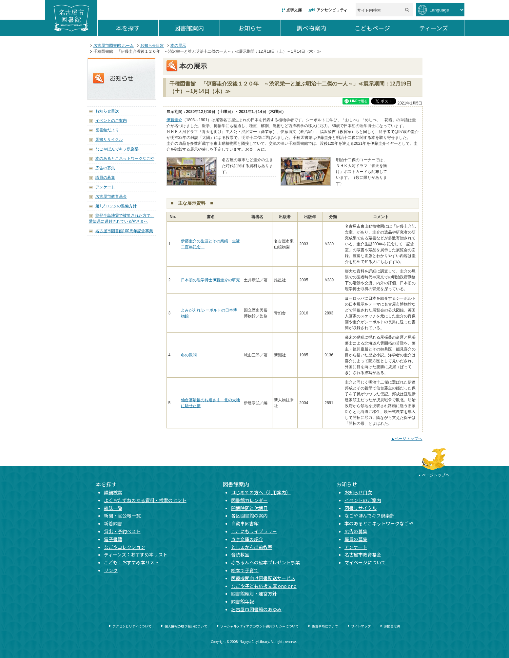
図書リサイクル (109, 139)
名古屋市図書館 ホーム (113, 45)
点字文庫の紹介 (247, 539)
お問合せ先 (392, 626)
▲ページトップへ (406, 438)
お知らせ (259, 28)
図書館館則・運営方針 (254, 593)
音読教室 (240, 554)
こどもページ (379, 28)
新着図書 (113, 523)
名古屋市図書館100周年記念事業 (124, 231)
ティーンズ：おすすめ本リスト (135, 554)
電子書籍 (113, 539)
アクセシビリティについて (131, 626)
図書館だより (107, 130)
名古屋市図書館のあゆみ (256, 609)
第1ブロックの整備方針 (116, 206)
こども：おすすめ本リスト (131, 562)
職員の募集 (105, 177)
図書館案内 (197, 28)
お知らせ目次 (152, 45)
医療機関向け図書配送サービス (263, 578)
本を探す (137, 28)
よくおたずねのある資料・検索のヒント (145, 500)
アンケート (105, 187)
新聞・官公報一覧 (122, 515)
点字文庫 (294, 9)
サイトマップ (361, 626)
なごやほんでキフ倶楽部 (117, 149)
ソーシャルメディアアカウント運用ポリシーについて (259, 626)
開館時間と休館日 (249, 508)
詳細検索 (113, 492)
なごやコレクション (124, 547)
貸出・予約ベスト (122, 531)
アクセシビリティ (332, 9)
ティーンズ (441, 28)
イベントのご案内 (111, 120)
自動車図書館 (245, 523)
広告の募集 (105, 168)
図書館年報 (242, 601)
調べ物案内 (319, 28)
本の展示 (178, 45)
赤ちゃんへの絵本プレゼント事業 (265, 562)
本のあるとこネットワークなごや (124, 158)
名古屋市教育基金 (111, 196)
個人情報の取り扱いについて (186, 626)
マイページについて (365, 562)
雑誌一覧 (113, 508)
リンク (111, 570)
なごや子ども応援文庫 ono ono (264, 586)
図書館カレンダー (249, 500)
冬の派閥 (189, 355)
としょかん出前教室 (251, 547)
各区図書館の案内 (249, 515)
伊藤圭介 (174, 120)
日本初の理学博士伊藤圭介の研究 (210, 280)
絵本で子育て (245, 570)
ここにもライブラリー (254, 531)
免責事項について (325, 626)
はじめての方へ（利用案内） (261, 492)
